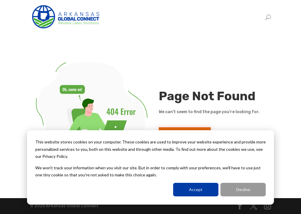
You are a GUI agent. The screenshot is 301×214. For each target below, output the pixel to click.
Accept (196, 189)
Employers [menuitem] (211, 17)
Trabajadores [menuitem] (244, 17)
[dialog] (150, 167)
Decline (243, 189)
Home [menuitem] (187, 17)
